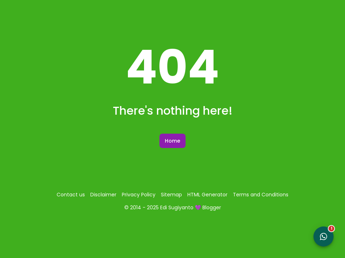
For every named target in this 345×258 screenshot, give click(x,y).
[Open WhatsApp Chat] (323, 236)
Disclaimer (103, 194)
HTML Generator (207, 194)
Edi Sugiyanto (176, 207)
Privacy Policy (138, 194)
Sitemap (171, 194)
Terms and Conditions (260, 194)
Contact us (71, 194)
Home (172, 140)
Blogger (211, 207)
